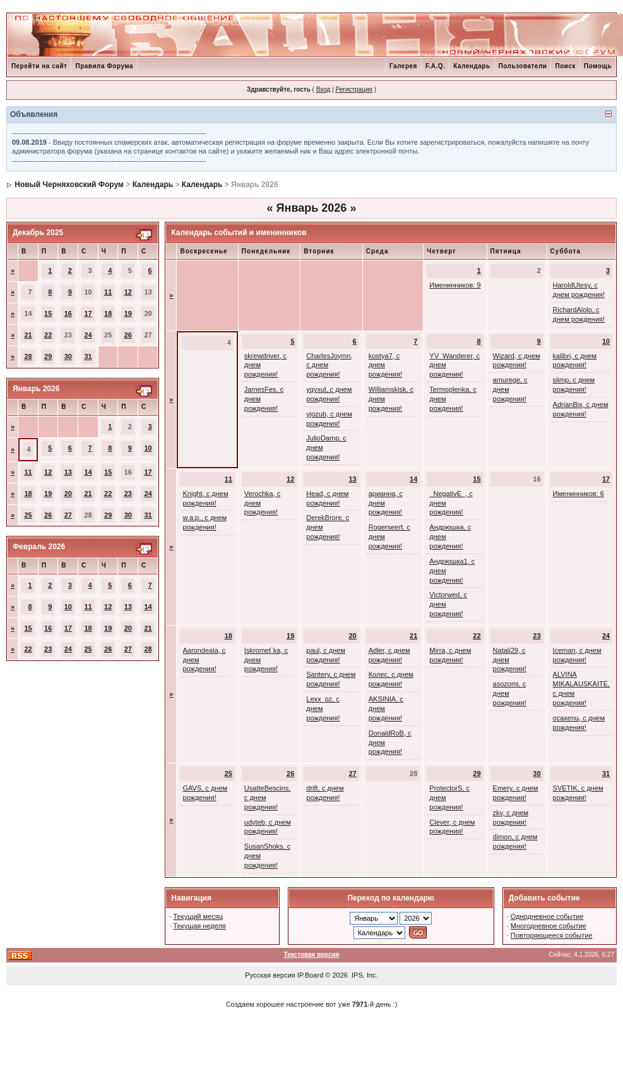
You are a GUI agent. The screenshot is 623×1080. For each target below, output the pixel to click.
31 (88, 356)
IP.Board (310, 975)
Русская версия (270, 975)
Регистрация (353, 89)
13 (68, 472)
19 (128, 313)
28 (28, 356)
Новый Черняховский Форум (69, 184)
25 (28, 515)
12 (128, 292)
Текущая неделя (199, 926)
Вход (323, 89)
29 (48, 356)
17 (88, 313)
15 (48, 313)
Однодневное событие (547, 916)
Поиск (565, 66)
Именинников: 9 (454, 285)
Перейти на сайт (39, 66)
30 (68, 356)
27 (68, 515)
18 (108, 313)
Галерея (403, 66)
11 (108, 292)
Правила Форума (104, 66)
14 (88, 472)
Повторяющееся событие (552, 935)
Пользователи (523, 66)
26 (128, 335)
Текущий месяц (198, 916)
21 (28, 335)
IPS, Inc (364, 975)
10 (147, 448)
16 (68, 313)
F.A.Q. (435, 66)
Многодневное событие (548, 926)
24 (88, 335)
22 (48, 335)
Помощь (598, 66)
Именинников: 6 (578, 493)
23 (128, 493)
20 (68, 493)
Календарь (471, 66)
